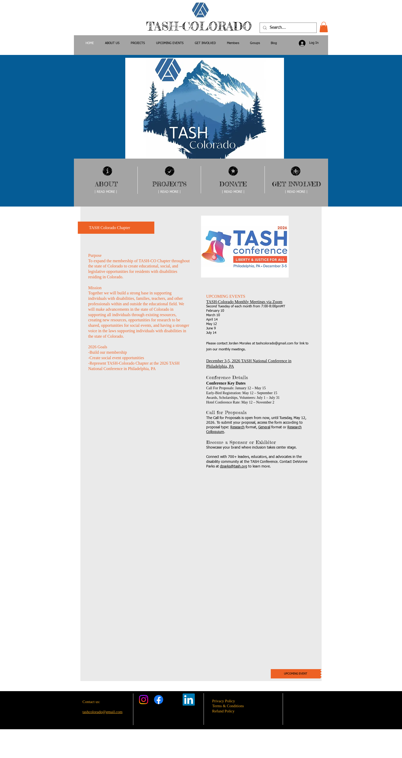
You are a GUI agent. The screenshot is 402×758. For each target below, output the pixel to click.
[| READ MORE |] (105, 192)
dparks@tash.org (233, 466)
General (264, 427)
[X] (174, 699)
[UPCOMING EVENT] (295, 673)
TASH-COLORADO (201, 26)
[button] (323, 27)
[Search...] (288, 28)
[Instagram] (143, 699)
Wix (242, 748)
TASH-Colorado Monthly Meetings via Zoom (244, 302)
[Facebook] (159, 699)
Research (237, 427)
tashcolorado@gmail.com (274, 343)
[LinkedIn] (189, 699)
